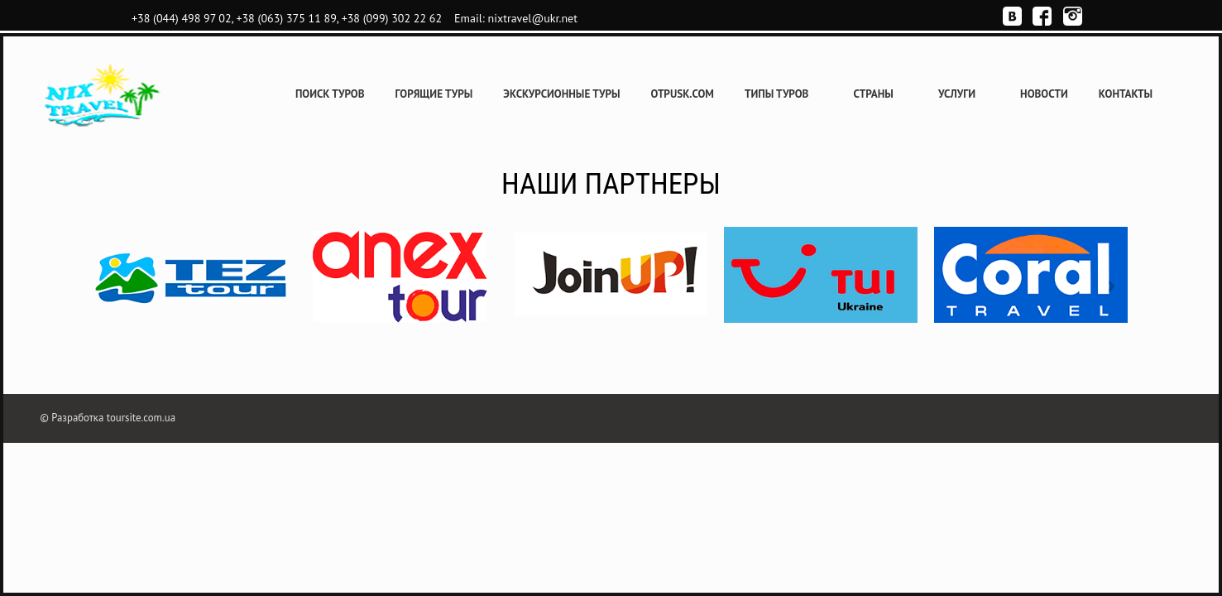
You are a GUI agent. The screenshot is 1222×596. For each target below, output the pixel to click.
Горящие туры (434, 94)
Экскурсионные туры (561, 94)
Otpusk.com (682, 94)
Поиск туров (330, 94)
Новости (1044, 94)
